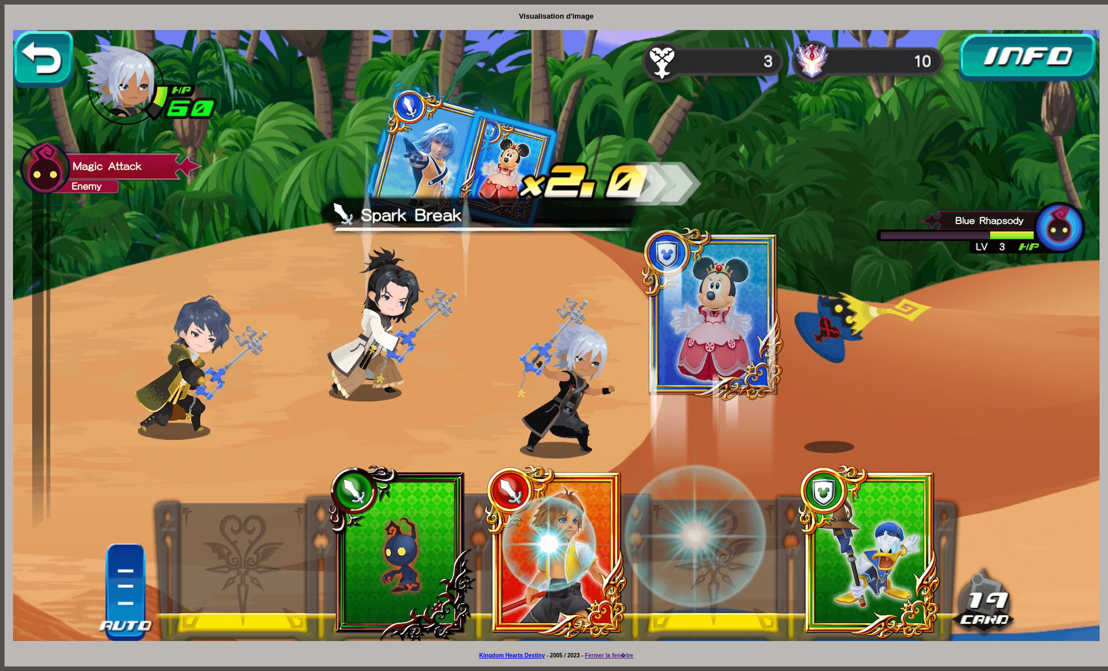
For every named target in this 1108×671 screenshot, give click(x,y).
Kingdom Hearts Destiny (512, 655)
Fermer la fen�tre (609, 655)
